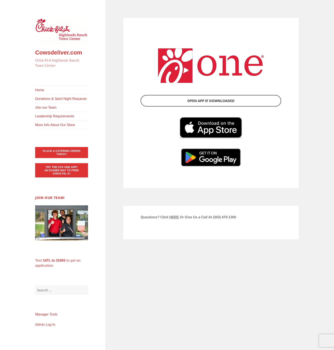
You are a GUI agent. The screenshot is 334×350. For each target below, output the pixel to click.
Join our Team (45, 107)
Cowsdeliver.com (58, 52)
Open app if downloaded (211, 100)
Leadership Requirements (54, 116)
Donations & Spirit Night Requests (61, 99)
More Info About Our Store (55, 125)
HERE (174, 217)
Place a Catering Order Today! (61, 152)
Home (39, 90)
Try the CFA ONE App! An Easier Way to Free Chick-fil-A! (61, 170)
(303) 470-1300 (224, 217)
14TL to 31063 (54, 260)
